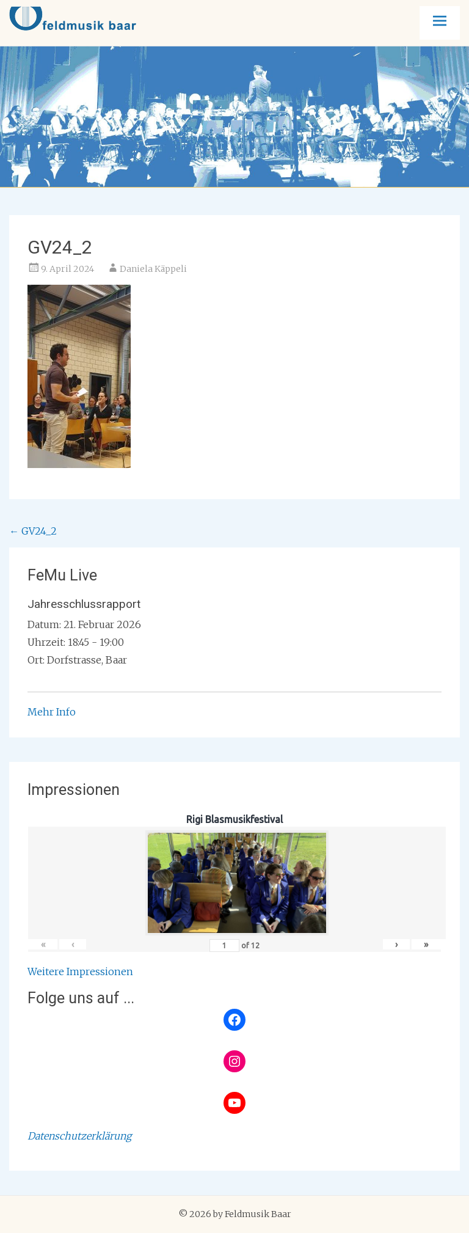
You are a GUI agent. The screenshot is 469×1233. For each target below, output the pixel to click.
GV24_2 (33, 531)
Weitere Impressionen (80, 971)
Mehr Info (51, 712)
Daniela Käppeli (153, 268)
